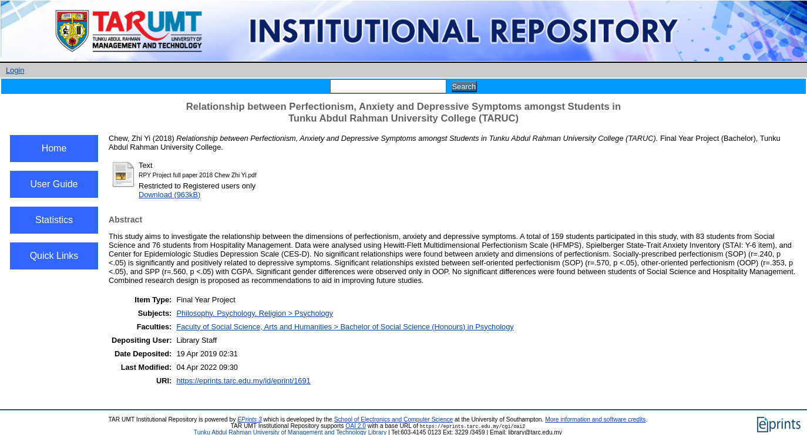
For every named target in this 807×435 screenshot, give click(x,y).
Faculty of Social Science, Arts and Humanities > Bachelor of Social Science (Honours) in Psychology (344, 326)
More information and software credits (595, 419)
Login (15, 70)
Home (54, 148)
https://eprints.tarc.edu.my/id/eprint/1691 (243, 380)
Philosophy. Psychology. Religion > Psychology (254, 313)
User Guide (54, 184)
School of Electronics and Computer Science (393, 419)
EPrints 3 (249, 419)
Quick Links (54, 256)
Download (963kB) (169, 194)
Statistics (54, 220)
